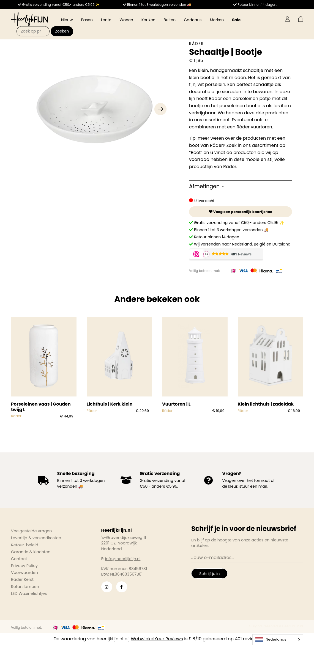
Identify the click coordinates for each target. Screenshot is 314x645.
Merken (217, 20)
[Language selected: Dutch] (277, 639)
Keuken (148, 20)
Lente (106, 20)
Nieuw (67, 20)
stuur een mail (253, 486)
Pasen (87, 20)
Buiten (170, 20)
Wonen (126, 20)
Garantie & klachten (30, 552)
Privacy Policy (24, 565)
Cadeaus (192, 20)
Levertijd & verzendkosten (36, 538)
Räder (196, 43)
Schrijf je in (209, 573)
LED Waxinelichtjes (29, 593)
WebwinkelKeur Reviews (157, 639)
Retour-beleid (24, 545)
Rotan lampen (25, 586)
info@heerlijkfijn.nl (123, 559)
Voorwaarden (24, 572)
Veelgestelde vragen (31, 531)
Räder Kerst (22, 579)
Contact (19, 559)
